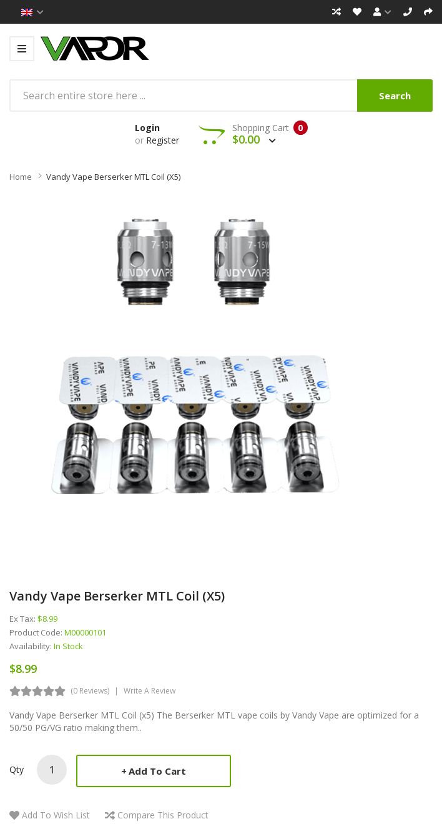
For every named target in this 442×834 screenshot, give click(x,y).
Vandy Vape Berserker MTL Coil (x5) (113, 176)
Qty (16, 769)
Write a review (149, 690)
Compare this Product (163, 815)
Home (20, 176)
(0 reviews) (90, 690)
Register (162, 140)
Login (147, 128)
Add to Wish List (56, 815)
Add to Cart (157, 771)
